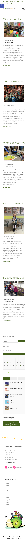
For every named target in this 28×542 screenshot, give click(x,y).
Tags (21, 378)
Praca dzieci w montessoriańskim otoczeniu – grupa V (16, 406)
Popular (7, 378)
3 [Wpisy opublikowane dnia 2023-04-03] (4, 359)
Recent (14, 378)
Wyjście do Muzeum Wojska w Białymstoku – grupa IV (14, 142)
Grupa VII (7, 502)
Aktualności (7, 42)
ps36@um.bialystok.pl (8, 1)
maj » (8, 372)
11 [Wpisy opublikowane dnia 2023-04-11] (7, 362)
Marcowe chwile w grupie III (14, 278)
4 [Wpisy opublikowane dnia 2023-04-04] (7, 359)
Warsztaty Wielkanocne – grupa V (14, 19)
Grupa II (7, 485)
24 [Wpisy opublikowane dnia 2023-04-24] (4, 368)
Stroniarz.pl (18, 538)
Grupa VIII (7, 504)
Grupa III (12, 301)
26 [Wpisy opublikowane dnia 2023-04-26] (10, 368)
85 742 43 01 (17, 1)
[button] (2, 6)
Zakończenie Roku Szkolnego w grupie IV (16, 382)
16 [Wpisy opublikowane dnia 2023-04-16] (23, 362)
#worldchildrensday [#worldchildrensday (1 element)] (15, 424)
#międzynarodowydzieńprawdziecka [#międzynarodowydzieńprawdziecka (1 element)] (11, 421)
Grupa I (7, 483)
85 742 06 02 (10, 457)
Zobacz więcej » (7, 65)
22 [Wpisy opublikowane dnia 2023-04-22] (20, 365)
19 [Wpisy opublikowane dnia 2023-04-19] (10, 365)
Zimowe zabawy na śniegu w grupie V (16, 394)
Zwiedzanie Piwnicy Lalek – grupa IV (14, 81)
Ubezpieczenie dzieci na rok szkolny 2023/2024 (16, 388)
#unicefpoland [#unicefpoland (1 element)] (7, 424)
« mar (4, 372)
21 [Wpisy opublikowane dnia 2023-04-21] (17, 365)
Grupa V (12, 42)
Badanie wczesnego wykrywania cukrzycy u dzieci (16, 400)
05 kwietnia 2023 (9, 40)
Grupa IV (12, 107)
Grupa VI (7, 499)
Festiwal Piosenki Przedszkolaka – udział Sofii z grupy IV (14, 203)
